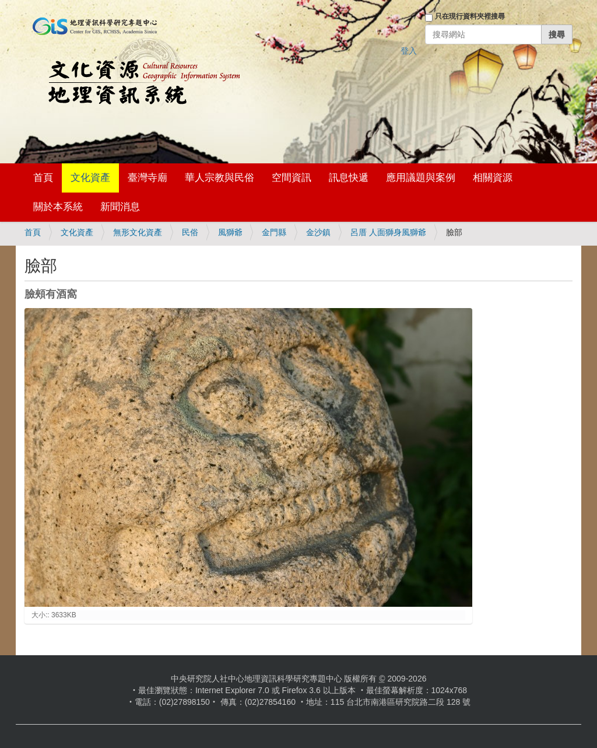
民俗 (190, 232)
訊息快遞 (348, 177)
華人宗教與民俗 (219, 177)
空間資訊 (291, 177)
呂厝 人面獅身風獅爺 (388, 232)
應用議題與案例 (420, 177)
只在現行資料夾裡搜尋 (470, 16)
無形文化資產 (137, 232)
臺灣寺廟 (147, 177)
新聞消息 (120, 206)
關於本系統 (58, 206)
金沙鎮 (318, 232)
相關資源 (492, 177)
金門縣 (274, 232)
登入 (409, 50)
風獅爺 (230, 232)
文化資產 (90, 177)
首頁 (43, 177)
